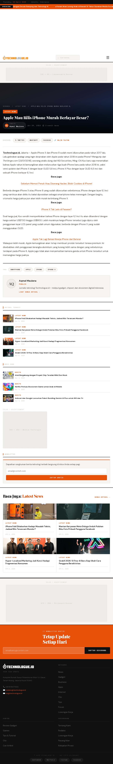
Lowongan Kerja (65, 712)
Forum (61, 707)
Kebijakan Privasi (66, 745)
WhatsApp (34, 140)
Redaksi (61, 730)
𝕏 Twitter (19, 140)
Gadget (61, 677)
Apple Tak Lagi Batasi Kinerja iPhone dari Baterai (57, 239)
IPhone (39, 269)
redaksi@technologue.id (16, 690)
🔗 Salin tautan (61, 140)
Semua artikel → (102, 497)
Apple (28, 269)
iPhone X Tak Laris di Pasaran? (56, 209)
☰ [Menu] (107, 57)
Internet (62, 692)
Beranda (6, 106)
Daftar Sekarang (97, 650)
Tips (60, 702)
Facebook (47, 140)
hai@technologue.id (14, 693)
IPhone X (51, 269)
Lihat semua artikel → (29, 292)
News (60, 672)
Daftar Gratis (56, 478)
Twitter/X (50, 760)
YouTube (64, 760)
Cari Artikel (8, 745)
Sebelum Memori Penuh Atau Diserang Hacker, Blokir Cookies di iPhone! (56, 183)
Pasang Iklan (64, 740)
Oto (60, 697)
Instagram (36, 760)
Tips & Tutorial (9, 735)
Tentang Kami (64, 725)
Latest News (20, 106)
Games (6, 730)
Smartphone (15, 269)
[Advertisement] (56, 31)
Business (62, 682)
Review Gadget (10, 725)
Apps (60, 687)
